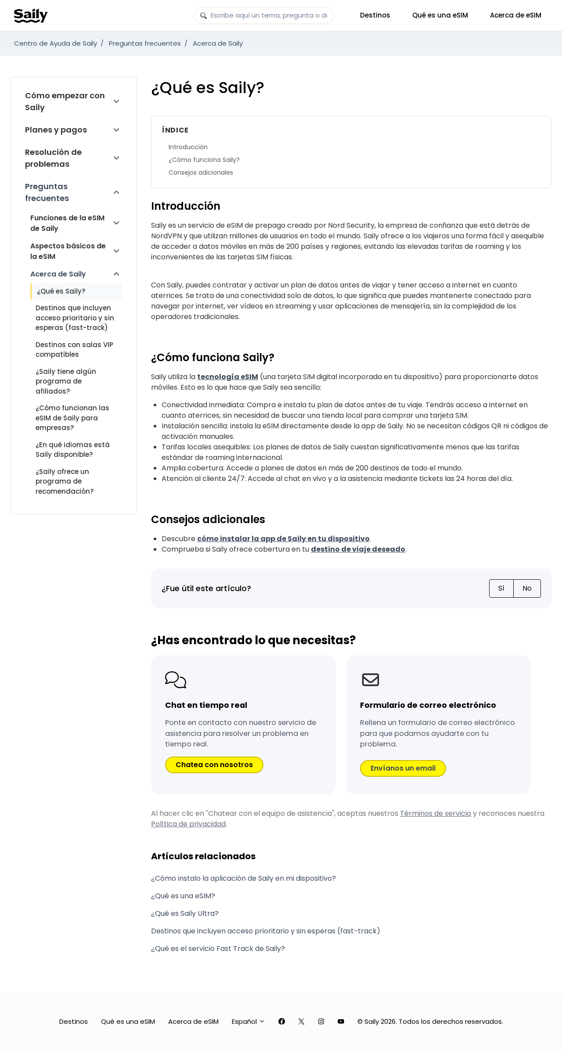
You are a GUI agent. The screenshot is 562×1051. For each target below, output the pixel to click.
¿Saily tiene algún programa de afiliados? (66, 381)
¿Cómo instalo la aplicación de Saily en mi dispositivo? (243, 878)
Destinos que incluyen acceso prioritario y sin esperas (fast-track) (75, 317)
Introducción (188, 147)
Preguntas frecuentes (145, 43)
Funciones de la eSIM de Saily (67, 223)
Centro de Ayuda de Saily (55, 43)
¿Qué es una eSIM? (183, 896)
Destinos (375, 15)
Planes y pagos (56, 129)
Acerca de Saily (218, 43)
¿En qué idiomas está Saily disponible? (73, 449)
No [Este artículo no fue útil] (527, 588)
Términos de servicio (435, 813)
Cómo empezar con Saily (65, 101)
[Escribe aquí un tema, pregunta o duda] (264, 16)
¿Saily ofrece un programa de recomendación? (65, 481)
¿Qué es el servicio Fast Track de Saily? (218, 948)
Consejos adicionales (201, 172)
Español (248, 1021)
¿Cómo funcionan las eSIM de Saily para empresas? (72, 417)
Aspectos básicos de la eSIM (68, 251)
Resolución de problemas (53, 158)
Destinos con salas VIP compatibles (74, 349)
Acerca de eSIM (515, 15)
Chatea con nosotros (214, 765)
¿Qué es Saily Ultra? (185, 913)
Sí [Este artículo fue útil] (501, 588)
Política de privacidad (188, 824)
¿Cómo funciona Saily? (204, 159)
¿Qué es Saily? (61, 291)
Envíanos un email (403, 768)
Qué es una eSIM (440, 15)
